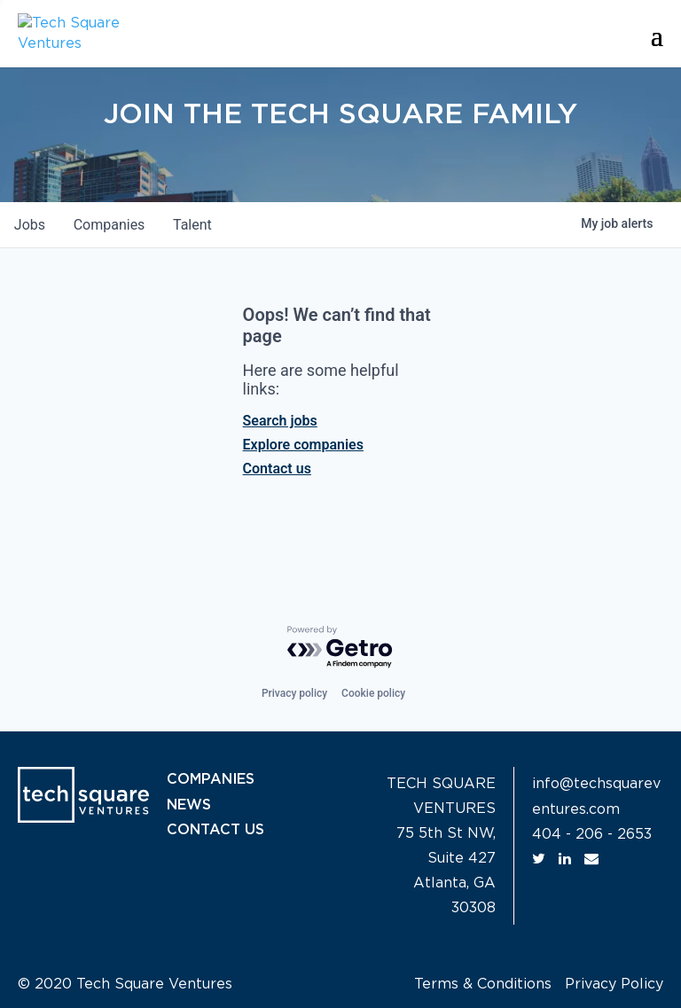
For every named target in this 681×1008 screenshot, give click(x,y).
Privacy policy (294, 693)
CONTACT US (215, 829)
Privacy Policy (614, 984)
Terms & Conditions (483, 984)
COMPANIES (211, 779)
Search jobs (280, 420)
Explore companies (303, 444)
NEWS (189, 804)
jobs (29, 224)
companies (109, 224)
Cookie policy (373, 693)
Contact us (277, 468)
